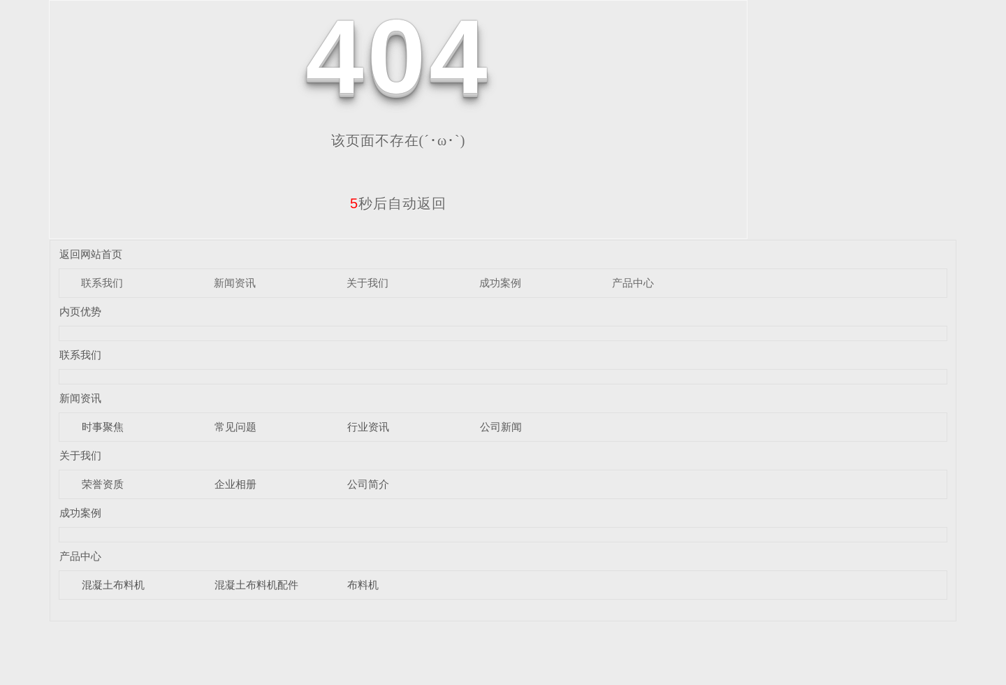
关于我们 (367, 283)
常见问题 (235, 427)
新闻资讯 (235, 283)
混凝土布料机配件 (256, 585)
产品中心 (633, 283)
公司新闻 (501, 427)
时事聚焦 (103, 427)
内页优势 (80, 311)
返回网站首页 (90, 254)
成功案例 (500, 283)
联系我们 (102, 283)
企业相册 (235, 484)
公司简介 (368, 484)
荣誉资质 (103, 484)
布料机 (363, 585)
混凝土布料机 (113, 585)
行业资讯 (368, 427)
